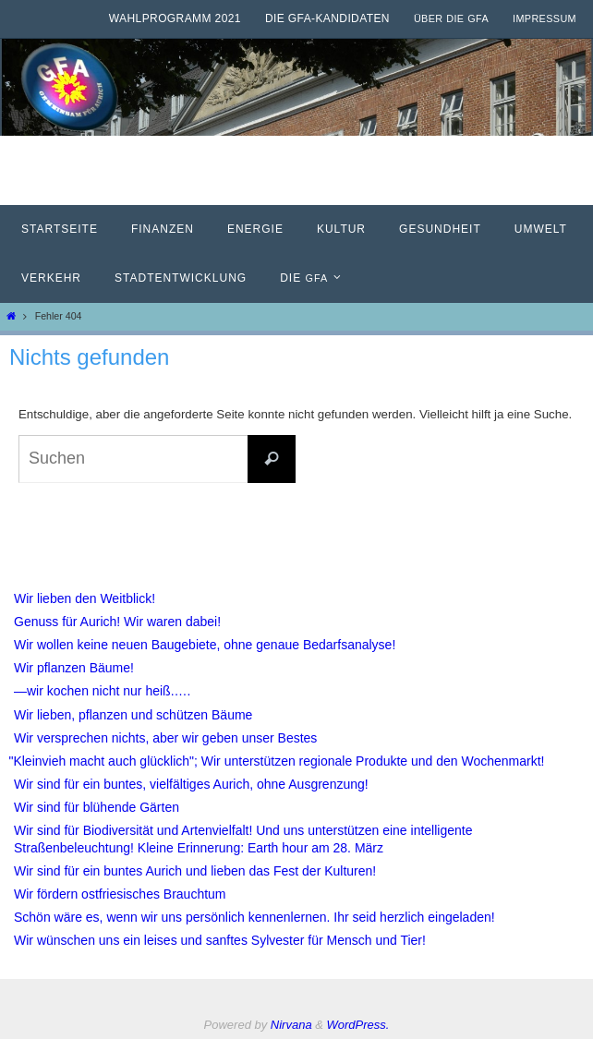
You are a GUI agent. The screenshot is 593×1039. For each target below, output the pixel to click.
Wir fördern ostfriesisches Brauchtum (120, 894)
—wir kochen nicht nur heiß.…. (102, 690)
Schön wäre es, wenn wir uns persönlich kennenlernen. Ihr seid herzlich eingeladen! (254, 917)
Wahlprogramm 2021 (175, 18)
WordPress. (358, 1025)
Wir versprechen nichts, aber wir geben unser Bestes (165, 738)
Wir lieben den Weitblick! (84, 598)
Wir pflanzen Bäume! (74, 667)
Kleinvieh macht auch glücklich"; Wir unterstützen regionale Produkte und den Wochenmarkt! (279, 761)
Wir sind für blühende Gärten (96, 807)
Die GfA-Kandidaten (327, 18)
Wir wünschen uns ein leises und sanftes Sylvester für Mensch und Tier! (220, 940)
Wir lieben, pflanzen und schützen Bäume (133, 714)
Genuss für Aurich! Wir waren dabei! (117, 621)
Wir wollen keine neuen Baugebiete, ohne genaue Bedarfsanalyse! (204, 644)
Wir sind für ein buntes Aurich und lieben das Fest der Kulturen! (195, 871)
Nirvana (291, 1025)
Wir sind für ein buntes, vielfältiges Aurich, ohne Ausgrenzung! (191, 784)
